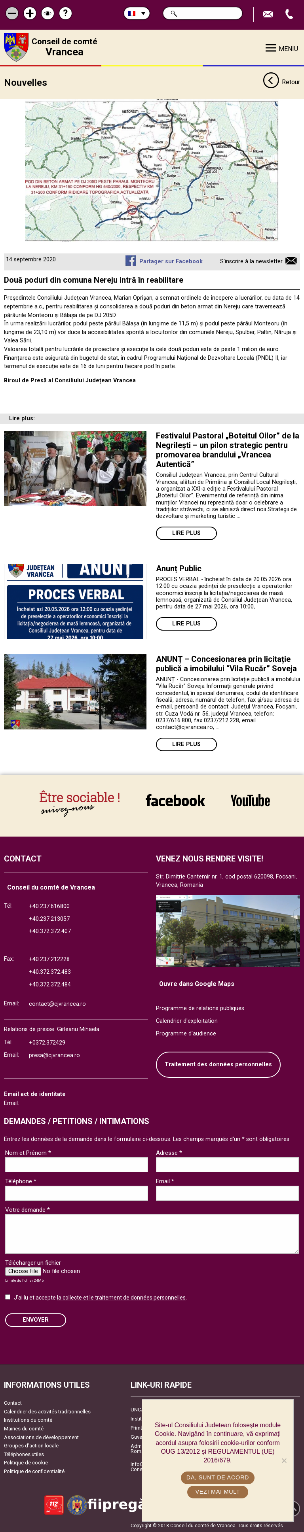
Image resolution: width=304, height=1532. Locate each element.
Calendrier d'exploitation (187, 1020)
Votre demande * (27, 1209)
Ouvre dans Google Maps (196, 983)
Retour (281, 82)
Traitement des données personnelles (218, 1064)
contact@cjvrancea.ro (57, 1003)
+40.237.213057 (49, 918)
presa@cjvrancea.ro (54, 1055)
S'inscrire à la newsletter (251, 261)
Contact (13, 1402)
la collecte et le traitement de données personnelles (121, 1297)
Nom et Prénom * (28, 1152)
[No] (284, 1460)
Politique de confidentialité (34, 1471)
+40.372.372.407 (50, 931)
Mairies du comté (24, 1428)
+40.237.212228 (49, 959)
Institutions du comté (28, 1419)
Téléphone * (20, 1180)
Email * (165, 1180)
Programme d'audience (186, 1033)
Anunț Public (178, 568)
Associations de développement (41, 1437)
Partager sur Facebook (171, 261)
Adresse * (169, 1152)
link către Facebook (175, 800)
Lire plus (186, 532)
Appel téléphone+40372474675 (290, 14)
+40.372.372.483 (50, 971)
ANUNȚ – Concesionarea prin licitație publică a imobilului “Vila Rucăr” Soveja (226, 663)
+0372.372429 (47, 1042)
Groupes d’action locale (31, 1445)
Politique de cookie (26, 1462)
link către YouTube (250, 800)
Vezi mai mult (217, 1492)
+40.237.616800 (49, 906)
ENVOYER (36, 1319)
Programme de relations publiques (200, 1008)
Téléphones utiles (24, 1454)
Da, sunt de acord (217, 1477)
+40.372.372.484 (50, 984)
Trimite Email (269, 14)
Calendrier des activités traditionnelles (47, 1411)
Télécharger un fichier (33, 1262)
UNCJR (139, 1409)
